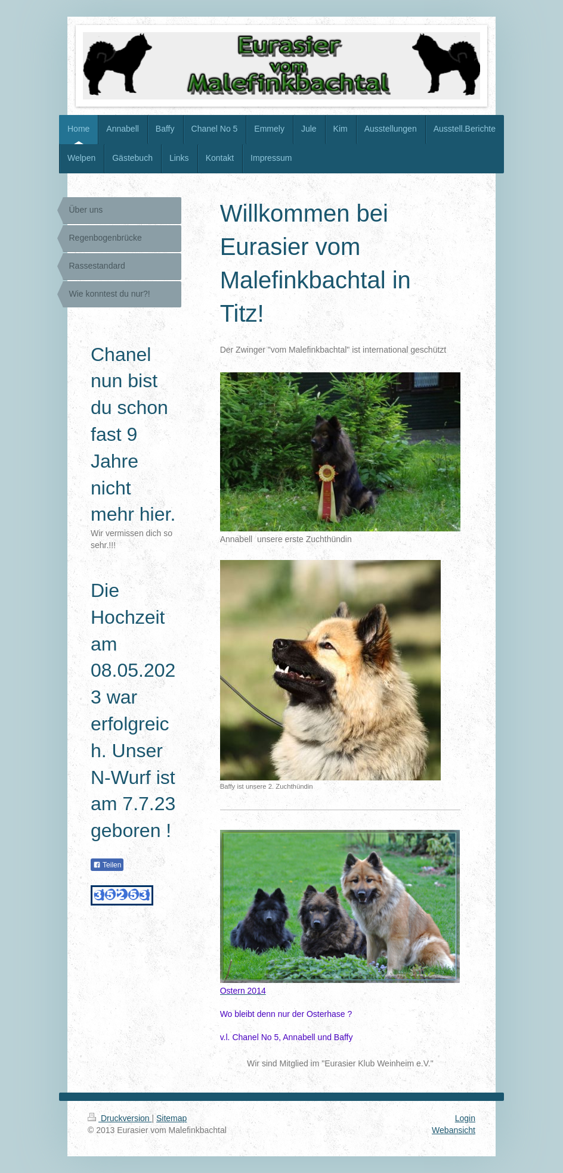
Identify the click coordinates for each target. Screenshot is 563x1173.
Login (465, 1118)
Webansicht (453, 1130)
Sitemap (171, 1118)
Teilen (107, 865)
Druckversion (119, 1118)
